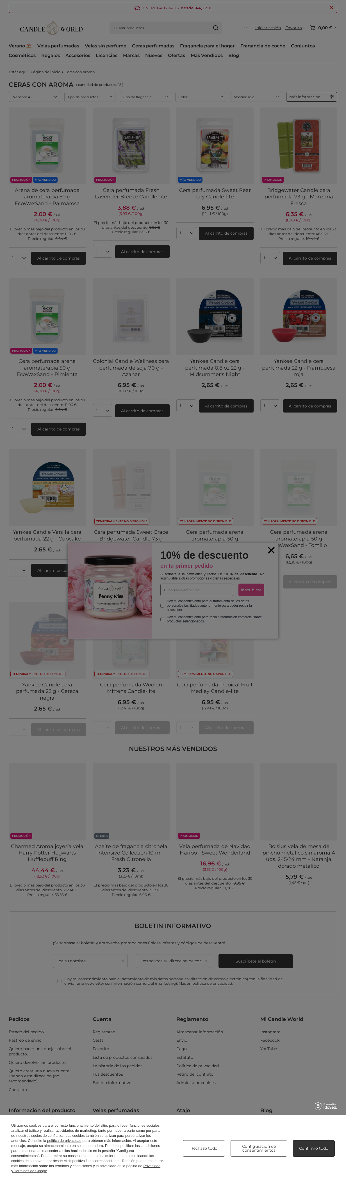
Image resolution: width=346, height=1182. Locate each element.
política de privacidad (64, 1141)
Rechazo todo (203, 1148)
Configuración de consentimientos (259, 1148)
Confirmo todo (313, 1148)
